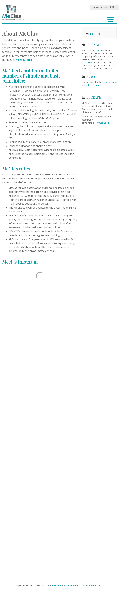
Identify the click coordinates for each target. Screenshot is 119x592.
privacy (67, 585)
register (95, 50)
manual (90, 65)
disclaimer (56, 585)
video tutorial (24, 59)
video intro (111, 81)
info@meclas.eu (101, 122)
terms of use (79, 585)
